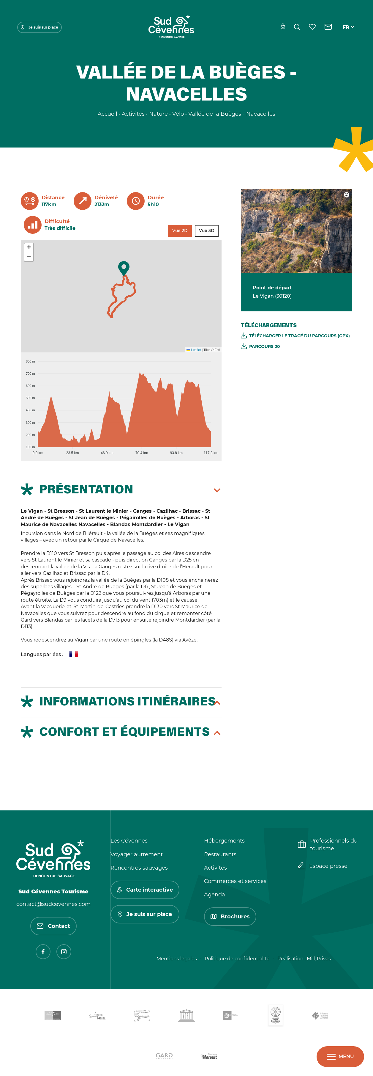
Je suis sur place (39, 27)
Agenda (214, 894)
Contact (53, 926)
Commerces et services (235, 881)
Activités (215, 868)
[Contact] (328, 27)
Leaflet (193, 350)
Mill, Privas (319, 959)
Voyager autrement (136, 854)
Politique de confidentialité (237, 959)
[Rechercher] (297, 27)
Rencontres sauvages (139, 868)
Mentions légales (177, 959)
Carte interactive (145, 890)
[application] (121, 404)
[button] (123, 268)
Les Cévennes (129, 840)
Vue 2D (180, 230)
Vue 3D (206, 230)
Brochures (230, 916)
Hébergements (224, 840)
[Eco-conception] (283, 27)
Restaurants (220, 854)
